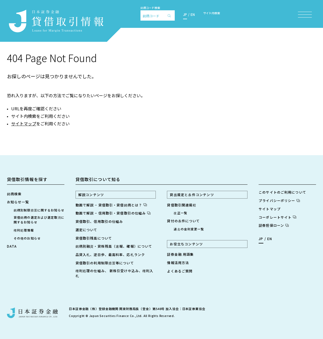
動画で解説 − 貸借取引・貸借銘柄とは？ (111, 205)
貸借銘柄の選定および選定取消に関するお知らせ (39, 219)
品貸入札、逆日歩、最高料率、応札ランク (110, 254)
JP (185, 14)
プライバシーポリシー (279, 200)
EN (193, 14)
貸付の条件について (183, 220)
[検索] (170, 15)
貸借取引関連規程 (181, 205)
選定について (87, 229)
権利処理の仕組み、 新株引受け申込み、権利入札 (115, 273)
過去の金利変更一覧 (189, 229)
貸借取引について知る (98, 179)
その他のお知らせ (27, 238)
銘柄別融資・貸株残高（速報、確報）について (114, 246)
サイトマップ (23, 123)
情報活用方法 (178, 262)
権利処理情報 (24, 230)
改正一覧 (180, 213)
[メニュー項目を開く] (305, 15)
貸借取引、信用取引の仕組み (99, 221)
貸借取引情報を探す (27, 179)
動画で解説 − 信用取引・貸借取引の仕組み (113, 213)
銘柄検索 (14, 193)
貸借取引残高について (94, 238)
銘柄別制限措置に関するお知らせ (39, 210)
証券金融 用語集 (180, 254)
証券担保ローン (274, 225)
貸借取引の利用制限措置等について (105, 262)
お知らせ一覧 (18, 201)
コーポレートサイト (277, 217)
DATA (12, 246)
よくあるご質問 (180, 271)
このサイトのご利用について (282, 192)
